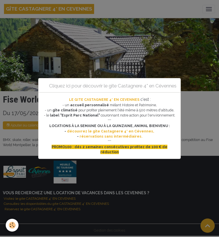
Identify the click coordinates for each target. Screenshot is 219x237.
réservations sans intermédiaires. (111, 136)
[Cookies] (12, 225)
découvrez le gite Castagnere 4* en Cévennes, (111, 131)
